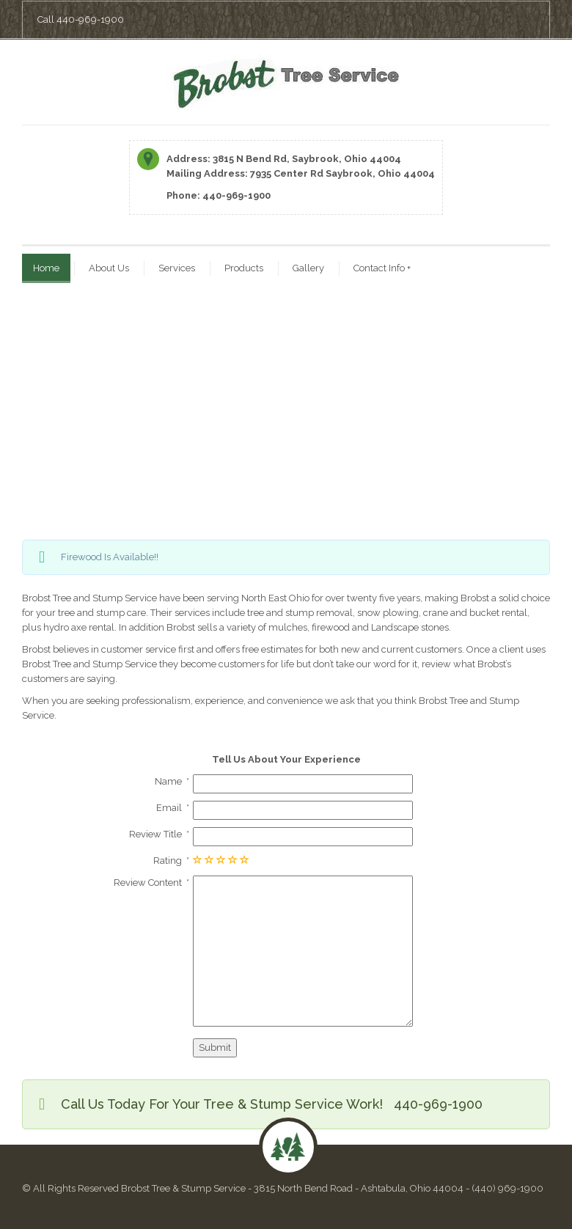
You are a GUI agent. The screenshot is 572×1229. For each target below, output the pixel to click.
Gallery (308, 268)
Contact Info (382, 268)
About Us (109, 268)
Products (243, 268)
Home (46, 268)
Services (176, 268)
